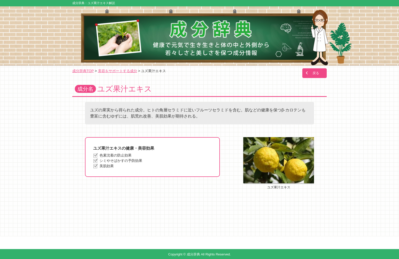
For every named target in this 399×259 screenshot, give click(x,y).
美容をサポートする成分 (117, 71)
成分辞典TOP (83, 71)
